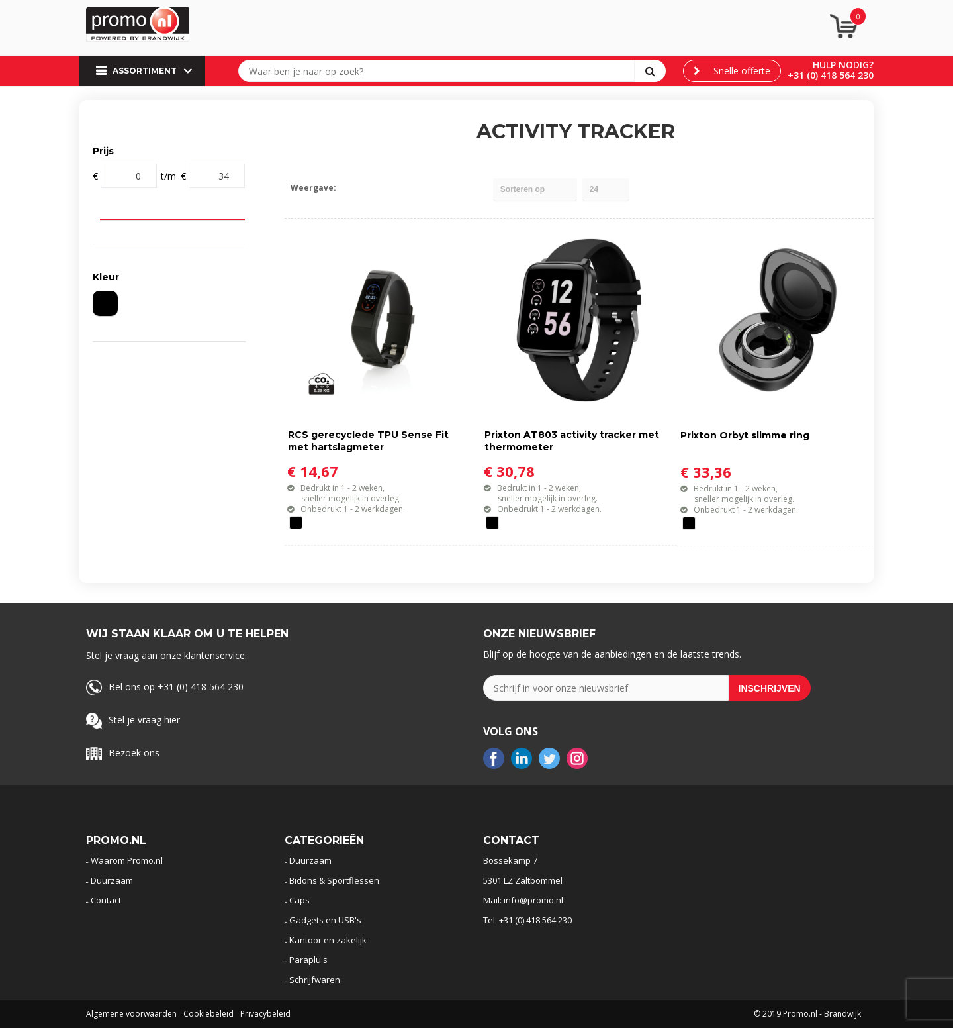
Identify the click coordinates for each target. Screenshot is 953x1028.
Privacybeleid (265, 1013)
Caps (299, 900)
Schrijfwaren (314, 980)
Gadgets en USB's (325, 920)
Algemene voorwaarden (131, 1013)
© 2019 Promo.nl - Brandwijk (807, 1013)
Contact (106, 900)
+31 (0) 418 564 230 (831, 75)
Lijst (375, 187)
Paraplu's (308, 960)
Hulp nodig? (843, 64)
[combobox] (439, 71)
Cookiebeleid (208, 1013)
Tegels (351, 187)
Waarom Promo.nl (127, 860)
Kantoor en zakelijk (328, 940)
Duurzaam (112, 880)
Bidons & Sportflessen (334, 880)
